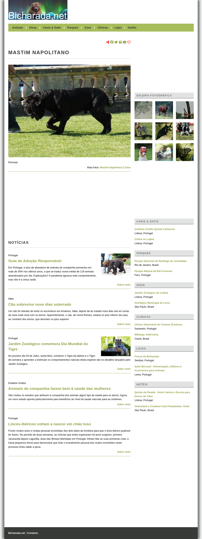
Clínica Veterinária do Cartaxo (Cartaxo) (158, 324)
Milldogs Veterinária (146, 334)
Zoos (88, 27)
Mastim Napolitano (111, 167)
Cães (127, 167)
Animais (17, 27)
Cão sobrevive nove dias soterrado (39, 304)
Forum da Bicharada (147, 356)
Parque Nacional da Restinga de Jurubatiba (161, 261)
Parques (72, 27)
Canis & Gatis (52, 27)
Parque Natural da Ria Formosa (153, 271)
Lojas (118, 27)
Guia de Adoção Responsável (34, 261)
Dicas (33, 27)
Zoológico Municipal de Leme (152, 302)
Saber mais (124, 284)
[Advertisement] (132, 10)
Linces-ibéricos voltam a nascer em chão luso (49, 424)
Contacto (32, 533)
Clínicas (102, 27)
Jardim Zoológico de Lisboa (151, 292)
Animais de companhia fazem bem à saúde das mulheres (59, 388)
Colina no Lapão (144, 239)
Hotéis (132, 27)
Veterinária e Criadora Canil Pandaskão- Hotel (162, 406)
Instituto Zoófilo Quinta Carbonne (155, 229)
